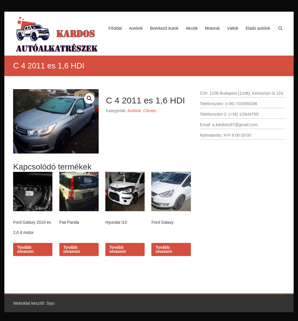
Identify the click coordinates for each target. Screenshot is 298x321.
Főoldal (115, 28)
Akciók (192, 28)
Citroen (149, 110)
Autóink (136, 28)
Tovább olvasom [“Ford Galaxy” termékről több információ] (163, 249)
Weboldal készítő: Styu (33, 303)
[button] (89, 98)
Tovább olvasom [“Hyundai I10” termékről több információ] (117, 249)
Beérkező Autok (164, 28)
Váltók (232, 28)
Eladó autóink (258, 28)
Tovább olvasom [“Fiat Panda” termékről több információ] (71, 249)
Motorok (212, 28)
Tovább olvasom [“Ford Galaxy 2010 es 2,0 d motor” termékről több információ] (25, 249)
